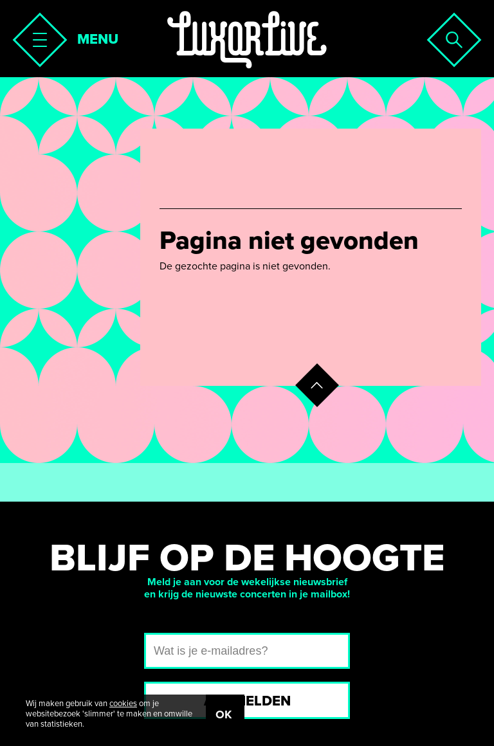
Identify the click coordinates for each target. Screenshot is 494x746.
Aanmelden (247, 701)
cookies (123, 703)
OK (223, 714)
